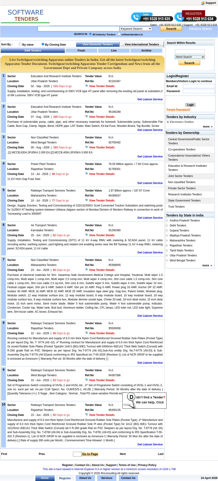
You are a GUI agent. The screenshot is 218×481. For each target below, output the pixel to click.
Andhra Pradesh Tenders (185, 220)
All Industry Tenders (104, 34)
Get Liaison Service (150, 99)
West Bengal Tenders (183, 260)
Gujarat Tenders (179, 230)
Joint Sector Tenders (180, 176)
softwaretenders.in (132, 34)
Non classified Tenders (182, 182)
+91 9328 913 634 (206, 25)
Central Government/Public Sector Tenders (188, 141)
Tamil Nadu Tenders (182, 250)
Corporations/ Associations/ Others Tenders (189, 157)
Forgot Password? (178, 109)
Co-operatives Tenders (182, 149)
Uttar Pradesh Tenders (183, 255)
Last (161, 454)
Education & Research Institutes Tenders (187, 168)
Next (123, 454)
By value (28, 44)
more (206, 126)
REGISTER (193, 13)
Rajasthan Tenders (181, 245)
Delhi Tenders (178, 225)
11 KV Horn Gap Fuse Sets (23, 179)
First (4, 454)
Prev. (42, 454)
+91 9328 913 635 (169, 25)
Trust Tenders (176, 206)
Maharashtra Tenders (182, 240)
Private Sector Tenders (182, 188)
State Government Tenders (184, 200)
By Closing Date (55, 44)
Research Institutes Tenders (185, 194)
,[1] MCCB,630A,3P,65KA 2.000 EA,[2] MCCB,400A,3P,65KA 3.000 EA (49, 152)
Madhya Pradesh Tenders (185, 235)
